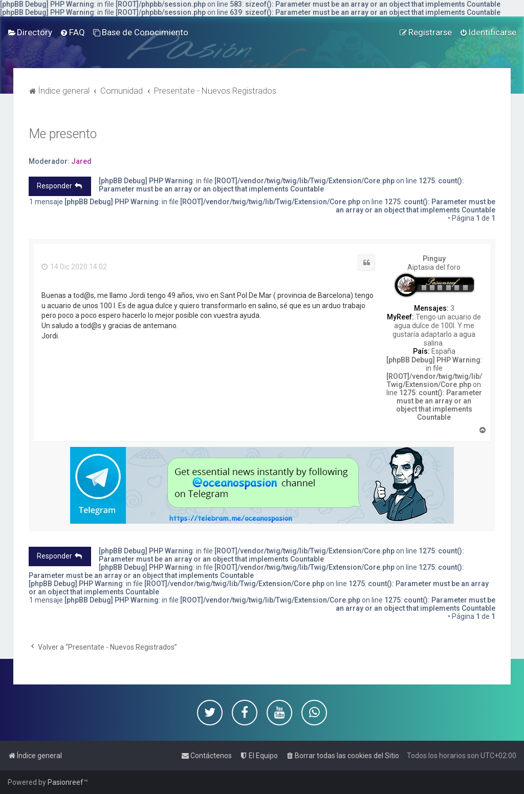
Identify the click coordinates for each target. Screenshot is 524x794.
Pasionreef (65, 782)
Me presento (63, 133)
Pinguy (434, 258)
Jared (81, 161)
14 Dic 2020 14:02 (74, 267)
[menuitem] (30, 32)
